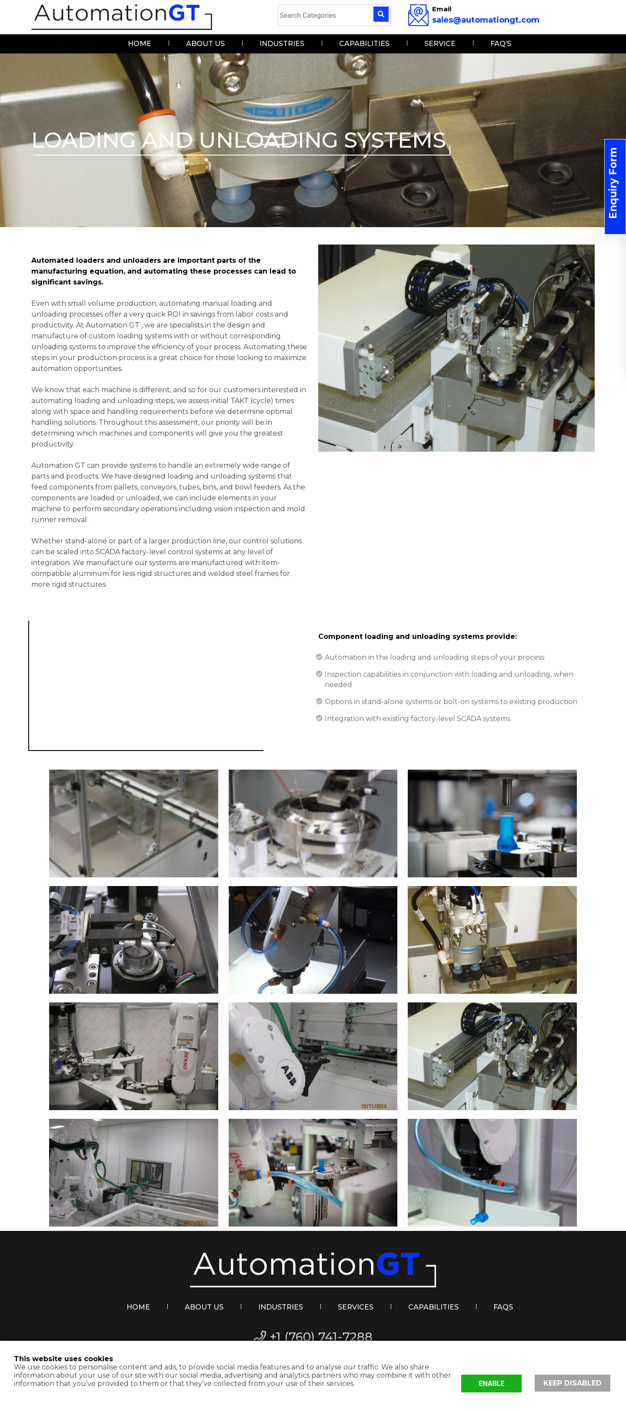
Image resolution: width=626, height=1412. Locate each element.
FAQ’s (500, 44)
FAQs (503, 1307)
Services (355, 1307)
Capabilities (364, 44)
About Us (205, 44)
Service (440, 44)
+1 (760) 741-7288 (313, 1336)
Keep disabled (574, 1383)
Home (139, 44)
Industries (282, 44)
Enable (493, 1383)
